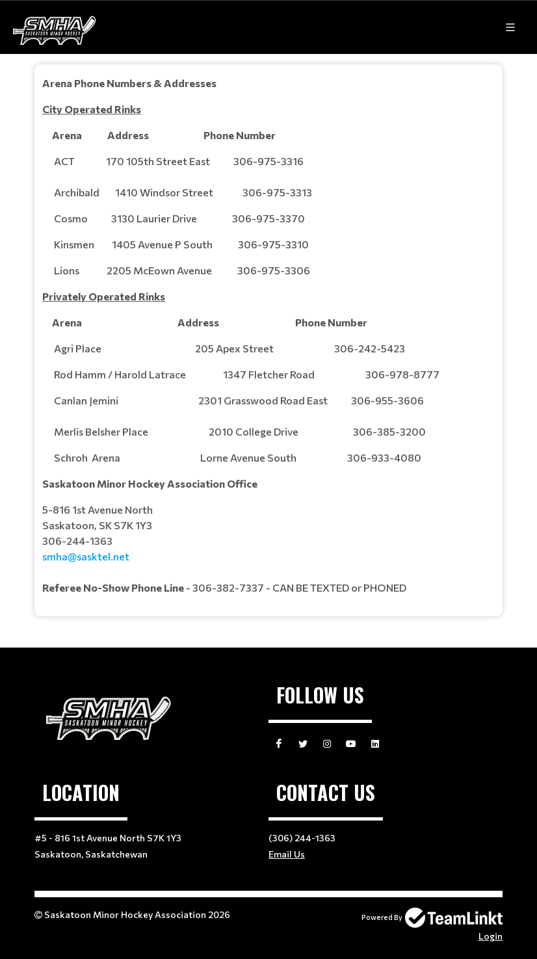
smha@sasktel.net (85, 556)
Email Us (286, 854)
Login (490, 935)
